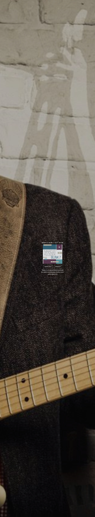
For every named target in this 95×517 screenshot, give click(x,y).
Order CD (58, 266)
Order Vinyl (48, 266)
